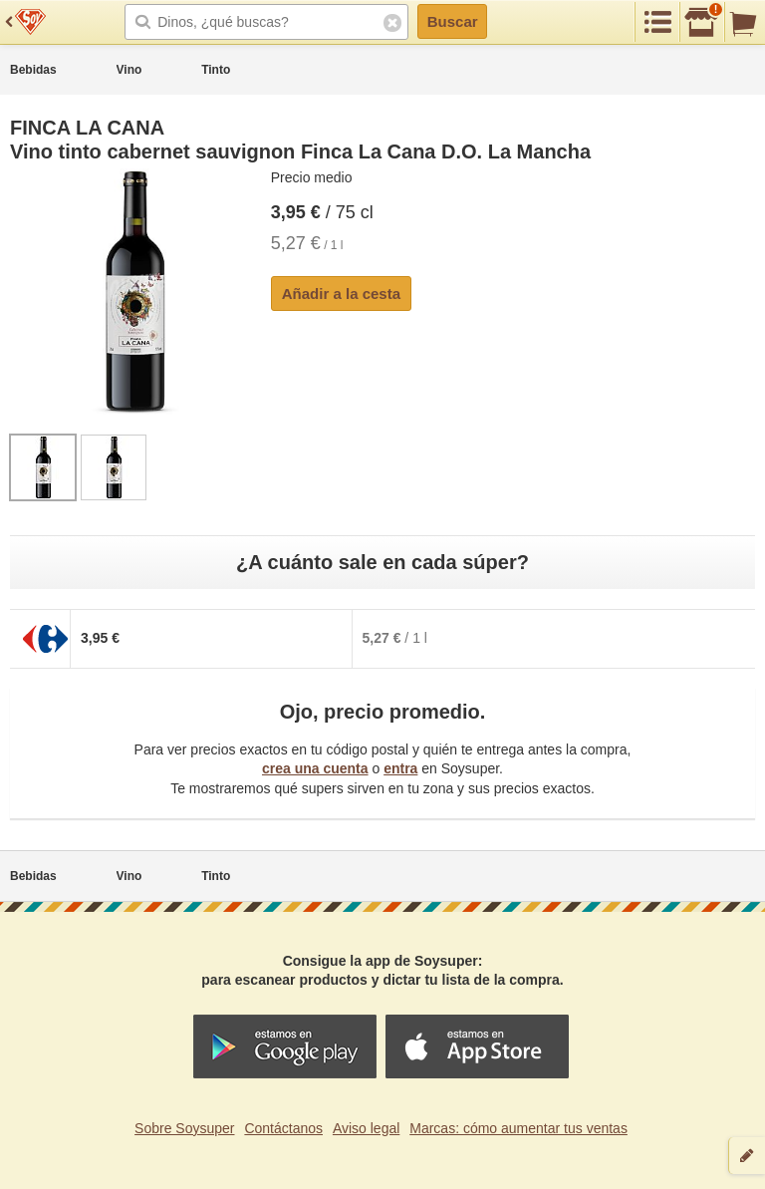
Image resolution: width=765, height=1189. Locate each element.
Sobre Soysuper (184, 1128)
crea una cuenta (315, 768)
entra (400, 768)
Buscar (452, 21)
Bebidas (33, 70)
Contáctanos (283, 1128)
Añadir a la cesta (341, 293)
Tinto (215, 70)
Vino (129, 70)
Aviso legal (366, 1128)
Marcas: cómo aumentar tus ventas (518, 1128)
